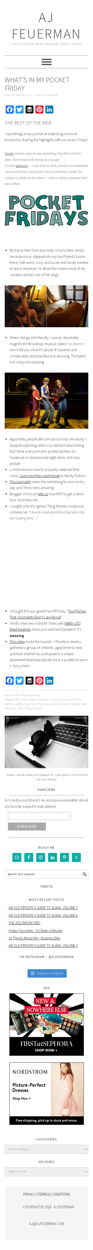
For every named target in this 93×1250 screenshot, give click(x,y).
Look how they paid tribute (39, 475)
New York (31, 704)
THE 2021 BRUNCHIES (24, 923)
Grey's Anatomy (61, 699)
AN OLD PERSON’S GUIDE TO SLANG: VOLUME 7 (43, 907)
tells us (43, 494)
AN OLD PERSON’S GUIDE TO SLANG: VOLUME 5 (43, 945)
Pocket (9, 153)
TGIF (20, 708)
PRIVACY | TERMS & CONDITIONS (46, 1194)
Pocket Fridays (30, 695)
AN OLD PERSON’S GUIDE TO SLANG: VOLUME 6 (43, 915)
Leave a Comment (46, 95)
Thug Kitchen (33, 708)
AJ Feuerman (46, 25)
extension (22, 166)
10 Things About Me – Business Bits (34, 938)
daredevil (44, 699)
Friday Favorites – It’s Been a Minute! (35, 930)
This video (17, 641)
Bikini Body (30, 699)
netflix (19, 704)
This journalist (20, 481)
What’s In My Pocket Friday (37, 84)
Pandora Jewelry (48, 704)
